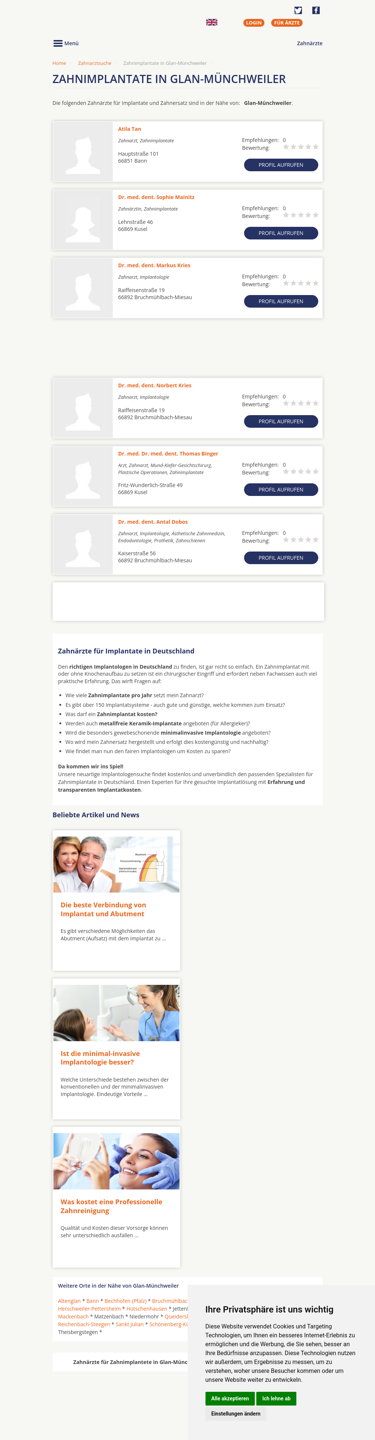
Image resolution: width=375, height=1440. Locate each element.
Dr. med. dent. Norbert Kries (155, 385)
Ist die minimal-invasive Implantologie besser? (234, 909)
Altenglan (69, 1152)
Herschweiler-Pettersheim (89, 1159)
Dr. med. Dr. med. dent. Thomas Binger (168, 453)
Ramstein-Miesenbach (278, 1167)
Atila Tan (129, 128)
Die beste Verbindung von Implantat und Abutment (104, 908)
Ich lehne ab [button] (276, 1398)
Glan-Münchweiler (266, 1152)
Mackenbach (73, 1167)
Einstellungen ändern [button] (236, 1414)
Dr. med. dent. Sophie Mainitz (156, 197)
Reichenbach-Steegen (84, 1175)
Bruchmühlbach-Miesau (181, 1152)
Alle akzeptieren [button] (230, 1398)
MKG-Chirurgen (77, 1394)
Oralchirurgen (75, 1386)
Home (59, 63)
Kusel (226, 1159)
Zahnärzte (309, 43)
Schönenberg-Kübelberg (178, 1175)
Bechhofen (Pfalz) (126, 1152)
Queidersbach (181, 1167)
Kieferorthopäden (80, 1403)
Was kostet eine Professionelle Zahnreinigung (111, 1057)
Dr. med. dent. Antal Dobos (153, 521)
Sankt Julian (130, 1175)
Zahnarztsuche (95, 63)
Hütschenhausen (146, 1159)
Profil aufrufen (281, 164)
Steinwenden (280, 1175)
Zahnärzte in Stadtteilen (144, 1397)
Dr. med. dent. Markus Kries (154, 265)
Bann (92, 1152)
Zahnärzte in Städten (153, 1386)
